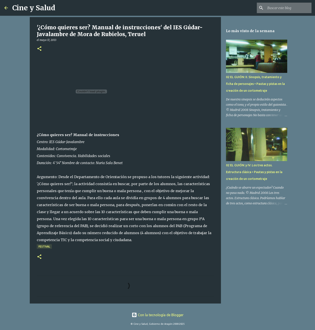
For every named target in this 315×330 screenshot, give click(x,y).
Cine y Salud (33, 8)
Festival (44, 246)
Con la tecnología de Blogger (158, 315)
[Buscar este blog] (289, 8)
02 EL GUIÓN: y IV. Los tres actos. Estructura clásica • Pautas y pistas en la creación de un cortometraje (254, 172)
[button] (39, 49)
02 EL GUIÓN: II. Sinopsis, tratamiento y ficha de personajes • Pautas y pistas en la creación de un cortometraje (255, 83)
